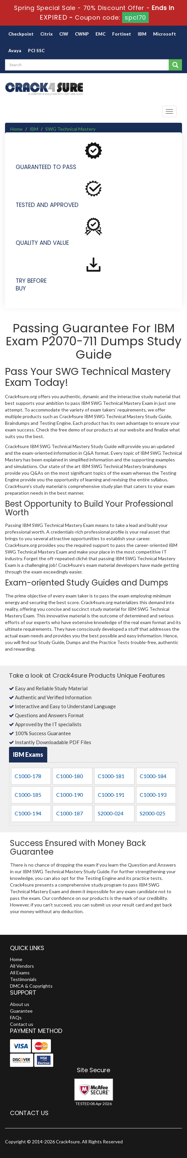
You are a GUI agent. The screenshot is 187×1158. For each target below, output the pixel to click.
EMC (100, 34)
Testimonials (23, 979)
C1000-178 (28, 776)
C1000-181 (111, 776)
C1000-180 (69, 776)
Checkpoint (21, 34)
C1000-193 (153, 794)
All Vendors (22, 966)
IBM (142, 34)
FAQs (16, 1017)
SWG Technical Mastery (70, 129)
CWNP (82, 34)
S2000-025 (152, 813)
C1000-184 (153, 776)
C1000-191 (111, 794)
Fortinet (121, 34)
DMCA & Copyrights (31, 986)
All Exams (20, 972)
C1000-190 (69, 794)
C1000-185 (28, 794)
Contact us (21, 1024)
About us (19, 1004)
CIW (63, 34)
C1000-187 (69, 813)
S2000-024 (110, 813)
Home (16, 129)
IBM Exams (28, 754)
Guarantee (21, 1011)
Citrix (46, 34)
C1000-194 (28, 813)
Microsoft (164, 34)
